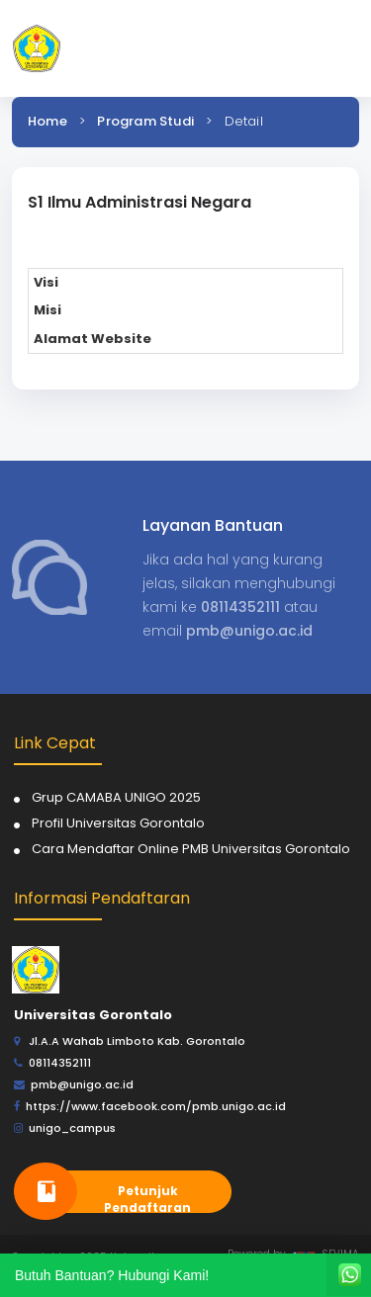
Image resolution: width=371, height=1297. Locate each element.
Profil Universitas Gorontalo (118, 823)
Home (47, 121)
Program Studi (145, 121)
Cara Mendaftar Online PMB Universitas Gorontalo (191, 848)
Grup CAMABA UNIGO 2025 (116, 797)
